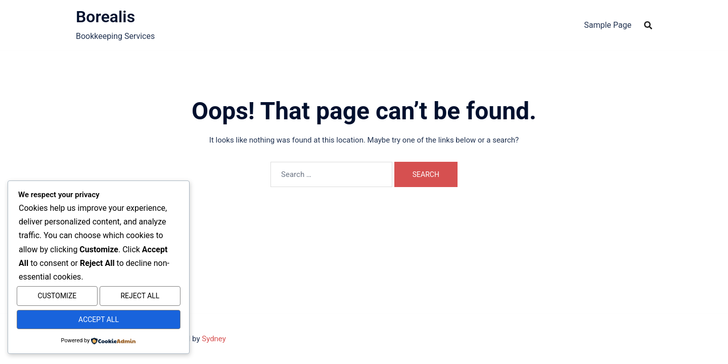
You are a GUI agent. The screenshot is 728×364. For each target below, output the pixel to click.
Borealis (105, 16)
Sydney (214, 338)
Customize (57, 299)
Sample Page (607, 25)
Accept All (98, 320)
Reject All (139, 299)
